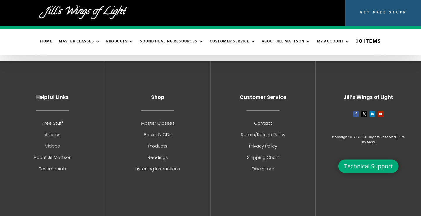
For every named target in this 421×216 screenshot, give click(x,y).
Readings (158, 157)
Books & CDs (158, 134)
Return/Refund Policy (263, 134)
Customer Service (229, 42)
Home (46, 42)
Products (116, 42)
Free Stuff (52, 123)
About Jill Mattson (283, 42)
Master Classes (76, 42)
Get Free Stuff (383, 13)
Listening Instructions (157, 169)
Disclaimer (263, 169)
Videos (52, 146)
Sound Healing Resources (168, 42)
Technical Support (368, 166)
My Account (330, 42)
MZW (371, 142)
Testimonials (52, 169)
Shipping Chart (263, 157)
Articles (53, 134)
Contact (263, 123)
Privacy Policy (263, 146)
